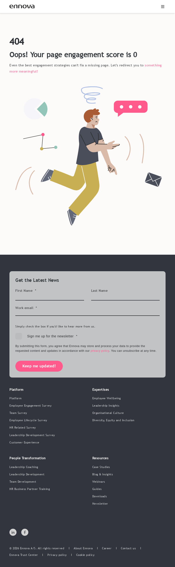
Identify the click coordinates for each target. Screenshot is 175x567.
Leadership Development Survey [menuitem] (32, 435)
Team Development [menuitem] (22, 482)
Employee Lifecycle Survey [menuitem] (28, 420)
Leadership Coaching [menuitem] (23, 467)
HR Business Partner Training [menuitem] (29, 489)
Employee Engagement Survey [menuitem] (30, 406)
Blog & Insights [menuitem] (102, 474)
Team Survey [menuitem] (18, 413)
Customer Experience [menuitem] (24, 442)
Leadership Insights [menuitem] (106, 406)
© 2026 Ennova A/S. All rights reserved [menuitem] (36, 548)
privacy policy (100, 350)
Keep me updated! (39, 366)
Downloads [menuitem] (99, 496)
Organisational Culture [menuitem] (108, 413)
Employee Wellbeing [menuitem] (106, 398)
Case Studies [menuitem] (101, 467)
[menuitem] (83, 548)
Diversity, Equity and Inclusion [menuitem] (113, 420)
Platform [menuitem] (15, 398)
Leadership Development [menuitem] (26, 474)
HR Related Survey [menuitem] (22, 427)
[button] (163, 6)
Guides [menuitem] (97, 489)
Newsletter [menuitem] (100, 504)
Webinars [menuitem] (98, 482)
